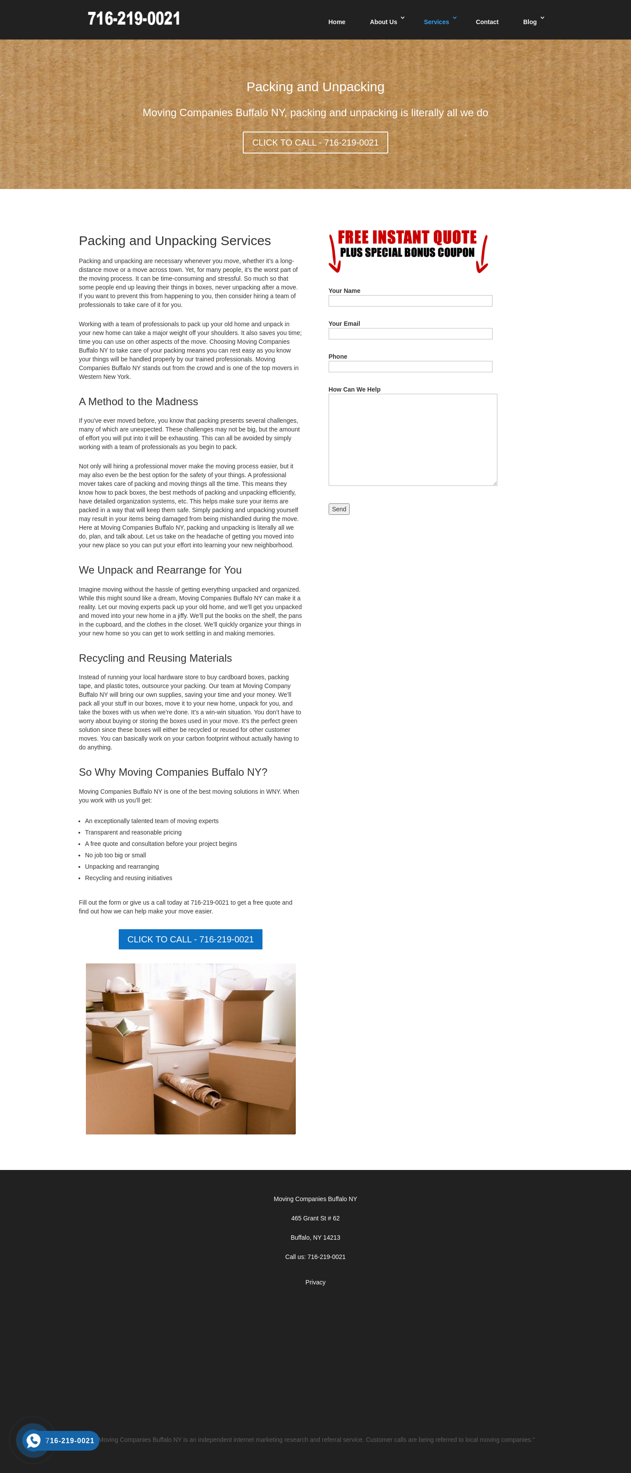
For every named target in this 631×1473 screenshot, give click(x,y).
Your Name (411, 295)
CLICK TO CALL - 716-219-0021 (315, 142)
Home (336, 21)
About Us (383, 21)
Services (436, 21)
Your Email (411, 328)
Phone (411, 361)
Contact (487, 21)
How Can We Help (413, 436)
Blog (530, 21)
